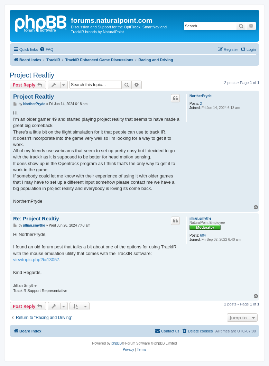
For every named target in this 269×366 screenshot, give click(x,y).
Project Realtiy (32, 75)
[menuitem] (46, 49)
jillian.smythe (200, 218)
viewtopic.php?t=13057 (36, 259)
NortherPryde (200, 96)
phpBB (116, 343)
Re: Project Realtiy (36, 218)
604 (203, 235)
